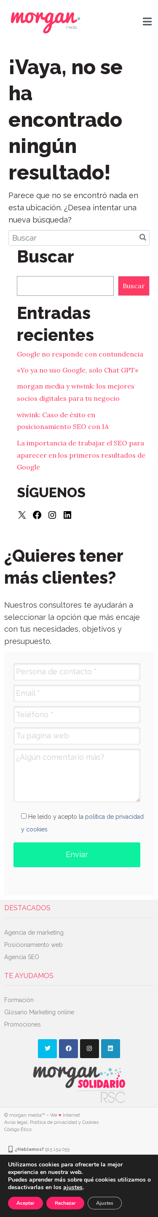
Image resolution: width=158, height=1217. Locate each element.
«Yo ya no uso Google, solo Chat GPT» (77, 370)
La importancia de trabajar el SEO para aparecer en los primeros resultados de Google (81, 455)
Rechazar (65, 1203)
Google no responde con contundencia (80, 354)
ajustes (73, 1187)
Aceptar (25, 1203)
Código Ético (18, 1129)
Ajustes (104, 1203)
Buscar (134, 285)
